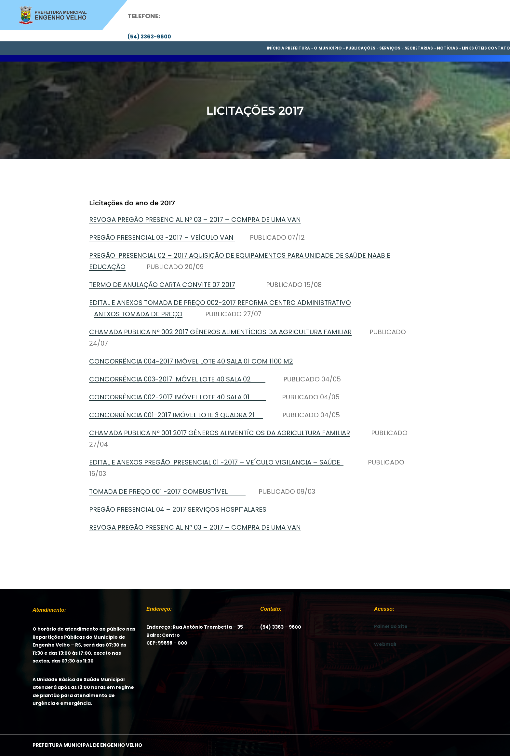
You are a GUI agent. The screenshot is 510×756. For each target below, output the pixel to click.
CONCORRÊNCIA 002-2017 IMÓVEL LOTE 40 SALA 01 (177, 397)
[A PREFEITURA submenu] (312, 48)
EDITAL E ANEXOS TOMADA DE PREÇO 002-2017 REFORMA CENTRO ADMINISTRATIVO (220, 302)
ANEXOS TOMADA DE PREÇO (138, 314)
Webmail (385, 644)
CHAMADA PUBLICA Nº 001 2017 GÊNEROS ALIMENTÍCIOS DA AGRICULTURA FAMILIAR (219, 432)
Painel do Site (391, 626)
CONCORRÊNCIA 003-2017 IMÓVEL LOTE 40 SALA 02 (177, 379)
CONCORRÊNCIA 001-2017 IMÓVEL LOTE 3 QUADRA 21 (176, 415)
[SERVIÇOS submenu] (402, 48)
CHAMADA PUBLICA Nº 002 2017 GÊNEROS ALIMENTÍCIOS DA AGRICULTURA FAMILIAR (220, 331)
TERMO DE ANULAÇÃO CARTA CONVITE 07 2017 (162, 284)
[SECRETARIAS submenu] (435, 48)
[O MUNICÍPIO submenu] (344, 48)
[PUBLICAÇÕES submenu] (377, 48)
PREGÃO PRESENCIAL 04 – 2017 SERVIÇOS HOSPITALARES (177, 509)
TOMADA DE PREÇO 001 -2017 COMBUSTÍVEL (167, 491)
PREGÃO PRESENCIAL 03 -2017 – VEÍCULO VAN (162, 237)
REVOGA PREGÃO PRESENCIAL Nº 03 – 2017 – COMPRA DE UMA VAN (195, 219)
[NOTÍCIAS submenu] (460, 48)
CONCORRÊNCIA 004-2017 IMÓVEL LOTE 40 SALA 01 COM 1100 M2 (191, 361)
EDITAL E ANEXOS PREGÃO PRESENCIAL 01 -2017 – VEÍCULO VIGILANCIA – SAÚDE (216, 462)
